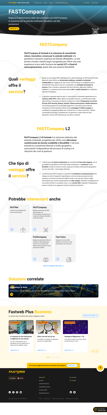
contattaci (13, 28)
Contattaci (74, 380)
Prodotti (51, 2)
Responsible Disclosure (44, 393)
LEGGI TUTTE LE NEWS (89, 315)
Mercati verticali (38, 2)
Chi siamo (41, 380)
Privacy (40, 398)
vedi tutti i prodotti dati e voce (52, 266)
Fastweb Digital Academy (44, 386)
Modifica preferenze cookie (58, 398)
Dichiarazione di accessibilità (72, 398)
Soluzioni (45, 2)
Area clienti (74, 377)
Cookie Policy (47, 398)
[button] (48, 357)
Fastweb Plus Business (44, 383)
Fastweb (41, 377)
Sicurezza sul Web (43, 390)
